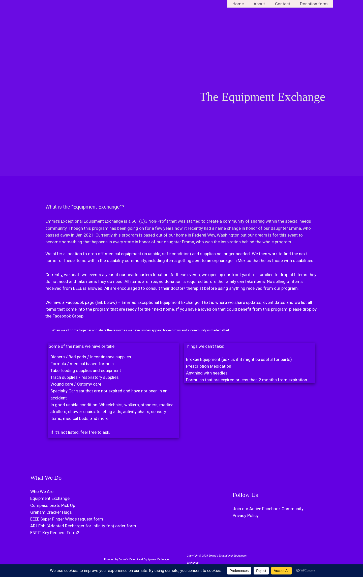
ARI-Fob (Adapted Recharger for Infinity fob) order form (83, 525)
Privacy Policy (246, 515)
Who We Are (41, 491)
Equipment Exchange (50, 498)
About (262, 3)
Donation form (314, 3)
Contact (284, 3)
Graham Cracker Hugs (51, 512)
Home (243, 3)
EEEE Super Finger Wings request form (66, 519)
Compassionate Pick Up (52, 505)
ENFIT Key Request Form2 (54, 532)
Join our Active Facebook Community (268, 508)
